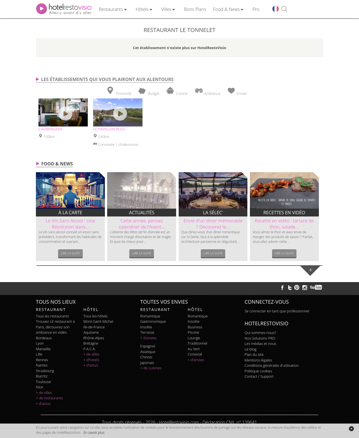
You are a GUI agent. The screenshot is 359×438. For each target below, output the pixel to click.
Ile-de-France (94, 326)
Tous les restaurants (52, 316)
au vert (194, 348)
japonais (147, 362)
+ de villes (44, 392)
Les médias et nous (260, 343)
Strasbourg (45, 370)
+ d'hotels (91, 359)
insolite (146, 326)
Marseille (43, 348)
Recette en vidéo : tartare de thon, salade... (284, 224)
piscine (193, 332)
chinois (146, 356)
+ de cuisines (151, 367)
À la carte (70, 212)
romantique (150, 316)
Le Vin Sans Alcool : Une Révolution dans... (70, 224)
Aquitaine (91, 332)
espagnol (147, 346)
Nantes (41, 365)
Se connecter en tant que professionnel (277, 310)
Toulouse (43, 381)
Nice (39, 386)
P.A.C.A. (89, 348)
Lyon (40, 343)
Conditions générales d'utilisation (272, 365)
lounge (194, 337)
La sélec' (213, 212)
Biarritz (41, 376)
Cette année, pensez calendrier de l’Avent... (142, 224)
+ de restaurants (49, 397)
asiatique (147, 351)
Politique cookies (258, 371)
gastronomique (153, 321)
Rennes (42, 359)
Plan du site (254, 354)
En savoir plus (94, 432)
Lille (39, 354)
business (195, 326)
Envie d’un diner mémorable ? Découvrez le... (212, 224)
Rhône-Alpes (93, 337)
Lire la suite (70, 253)
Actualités (141, 212)
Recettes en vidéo (284, 212)
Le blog (250, 349)
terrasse (147, 332)
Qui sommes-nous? (260, 332)
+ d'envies (148, 337)
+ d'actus (43, 403)
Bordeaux (44, 337)
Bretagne (90, 343)
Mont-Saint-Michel (98, 321)
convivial (195, 354)
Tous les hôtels (95, 316)
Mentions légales (258, 360)
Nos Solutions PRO (260, 338)
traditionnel (197, 343)
